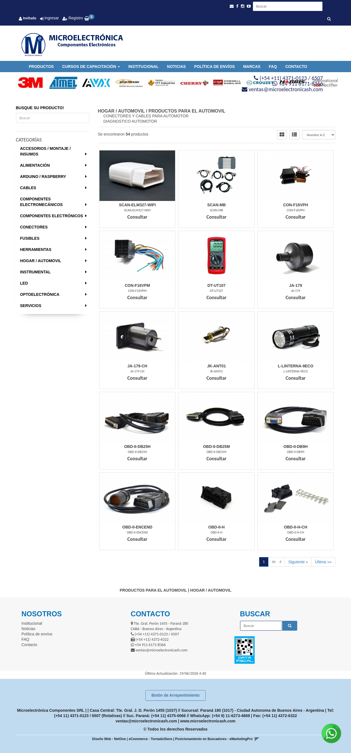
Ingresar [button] (52, 18)
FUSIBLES (29, 238)
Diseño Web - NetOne (109, 739)
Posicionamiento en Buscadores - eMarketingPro (214, 739)
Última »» (323, 562)
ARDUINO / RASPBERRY (43, 176)
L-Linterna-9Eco (295, 366)
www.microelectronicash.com (207, 721)
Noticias (176, 66)
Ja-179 (295, 285)
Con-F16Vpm (137, 285)
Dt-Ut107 (216, 285)
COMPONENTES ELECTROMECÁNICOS (41, 202)
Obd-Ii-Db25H (137, 446)
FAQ (273, 66)
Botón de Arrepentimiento (175, 695)
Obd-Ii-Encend (137, 527)
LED (24, 283)
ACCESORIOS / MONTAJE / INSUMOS (45, 151)
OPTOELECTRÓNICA (40, 294)
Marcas (251, 66)
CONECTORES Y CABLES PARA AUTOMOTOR (146, 116)
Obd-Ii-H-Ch (295, 527)
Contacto (296, 66)
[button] (231, 6)
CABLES (28, 188)
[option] (28, 83)
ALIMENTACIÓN (35, 165)
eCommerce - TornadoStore (150, 739)
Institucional (143, 66)
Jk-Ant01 (216, 366)
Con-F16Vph (295, 205)
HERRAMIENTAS (36, 249)
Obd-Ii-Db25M (216, 446)
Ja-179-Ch (137, 366)
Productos (41, 66)
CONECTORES (34, 227)
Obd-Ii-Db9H (295, 446)
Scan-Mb (216, 205)
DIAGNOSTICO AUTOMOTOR (130, 121)
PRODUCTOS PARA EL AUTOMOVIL (186, 111)
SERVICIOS (30, 305)
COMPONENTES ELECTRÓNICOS (51, 216)
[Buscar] (329, 19)
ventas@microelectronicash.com (146, 721)
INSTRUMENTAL (35, 272)
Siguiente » (298, 562)
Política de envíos (214, 66)
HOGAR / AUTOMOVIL (40, 260)
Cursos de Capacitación (91, 66)
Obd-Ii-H (216, 527)
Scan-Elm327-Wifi (137, 205)
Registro (75, 18)
